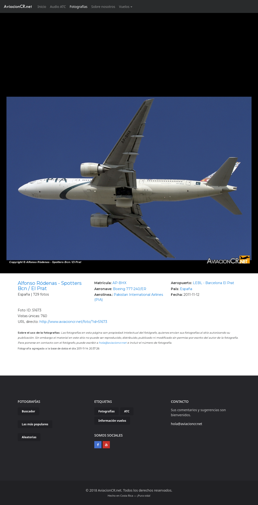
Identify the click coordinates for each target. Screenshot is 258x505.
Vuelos (124, 6)
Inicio (43, 6)
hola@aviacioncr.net (113, 342)
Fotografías (78, 6)
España (186, 289)
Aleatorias (29, 437)
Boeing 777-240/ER (129, 289)
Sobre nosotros (103, 6)
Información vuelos (112, 421)
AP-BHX (119, 283)
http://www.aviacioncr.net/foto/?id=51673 (73, 322)
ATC (126, 411)
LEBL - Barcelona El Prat (213, 283)
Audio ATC (58, 6)
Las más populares (35, 424)
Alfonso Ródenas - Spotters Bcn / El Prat (50, 285)
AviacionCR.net (18, 6)
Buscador (28, 411)
